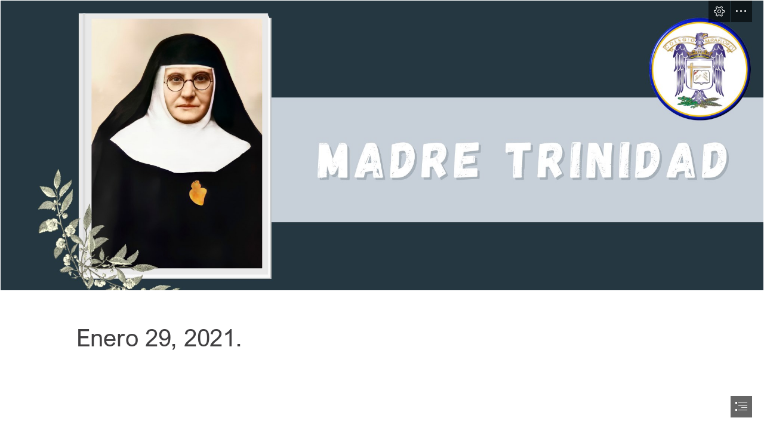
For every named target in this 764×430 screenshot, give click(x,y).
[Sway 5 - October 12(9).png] (382, 145)
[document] (382, 215)
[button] (719, 11)
